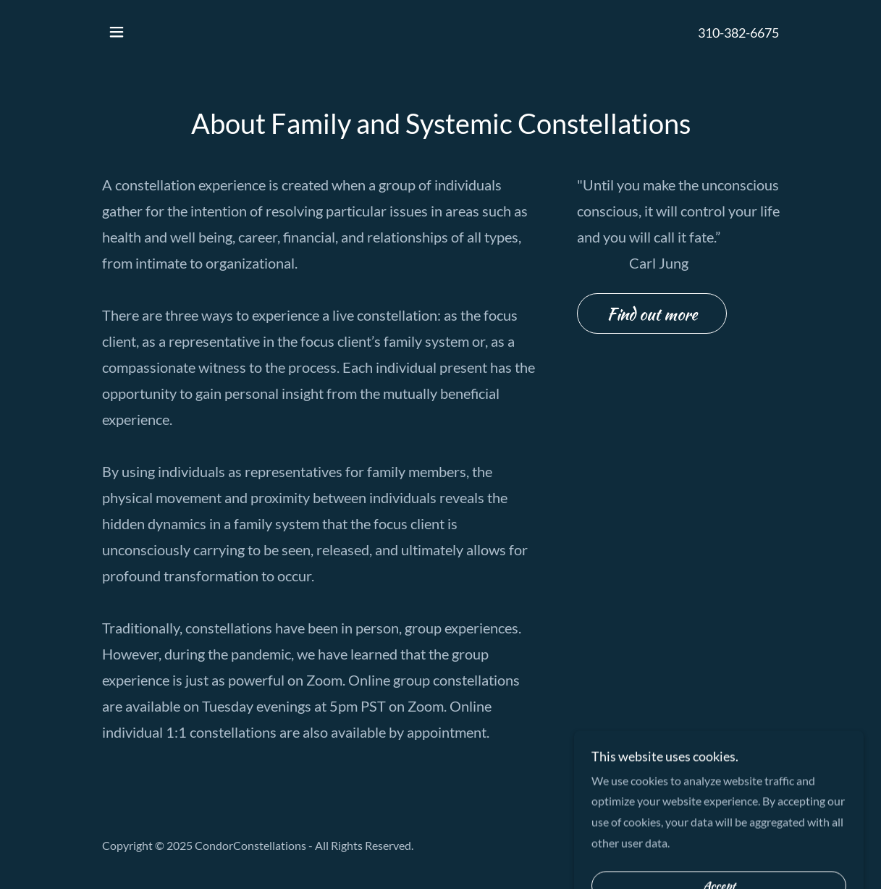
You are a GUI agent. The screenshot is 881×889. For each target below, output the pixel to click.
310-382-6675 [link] (738, 33)
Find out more (652, 314)
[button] (116, 31)
